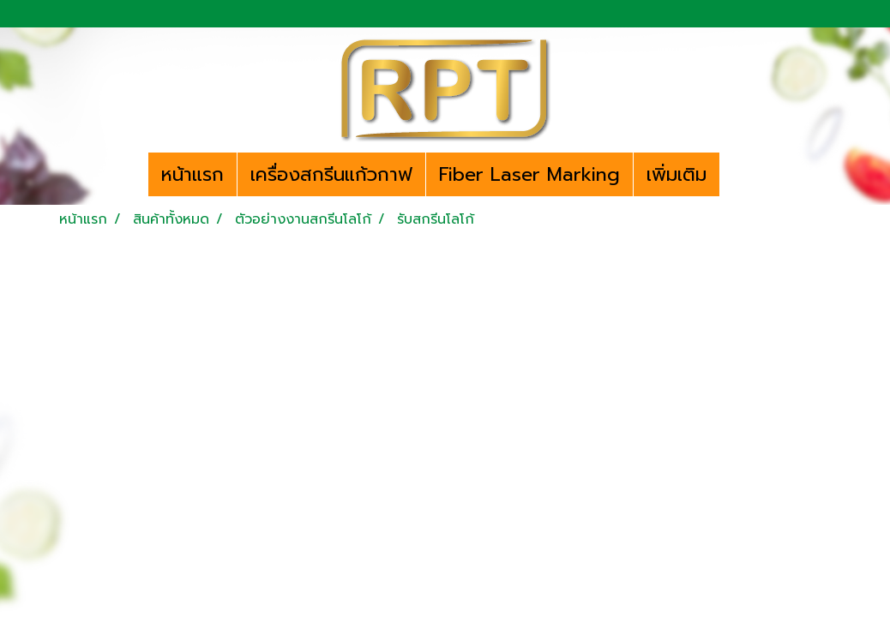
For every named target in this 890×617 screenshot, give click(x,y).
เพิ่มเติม (676, 174)
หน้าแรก (192, 174)
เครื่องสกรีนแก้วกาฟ (331, 174)
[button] (735, 175)
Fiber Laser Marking (529, 174)
